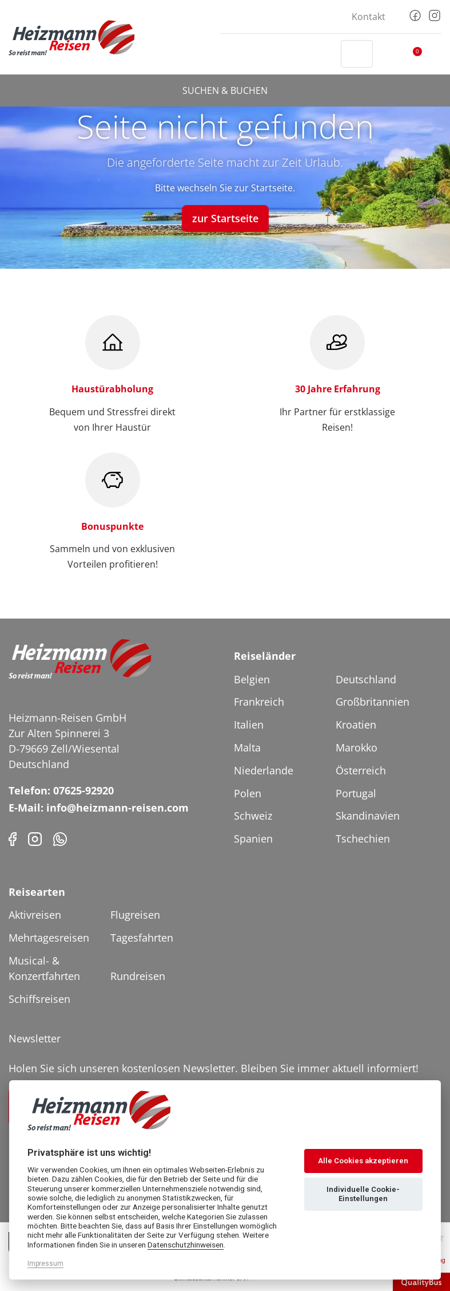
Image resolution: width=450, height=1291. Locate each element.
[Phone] (60, 838)
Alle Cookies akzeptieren (363, 1160)
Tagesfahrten (141, 937)
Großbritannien (372, 702)
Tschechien (363, 838)
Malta (247, 747)
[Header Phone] (321, 54)
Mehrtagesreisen (49, 937)
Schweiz (253, 815)
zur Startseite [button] (225, 218)
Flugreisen (135, 915)
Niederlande (263, 770)
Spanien (253, 838)
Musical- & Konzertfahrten (44, 968)
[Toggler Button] (434, 54)
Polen (247, 793)
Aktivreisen (35, 915)
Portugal (356, 793)
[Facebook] (415, 14)
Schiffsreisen (39, 999)
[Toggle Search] (357, 54)
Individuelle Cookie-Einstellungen (363, 1194)
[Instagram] (434, 14)
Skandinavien (368, 815)
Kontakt (368, 16)
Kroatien (356, 724)
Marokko (356, 747)
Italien (249, 724)
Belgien (252, 679)
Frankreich (259, 702)
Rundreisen (137, 976)
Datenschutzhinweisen (186, 1244)
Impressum (45, 1263)
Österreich (361, 770)
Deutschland (366, 679)
